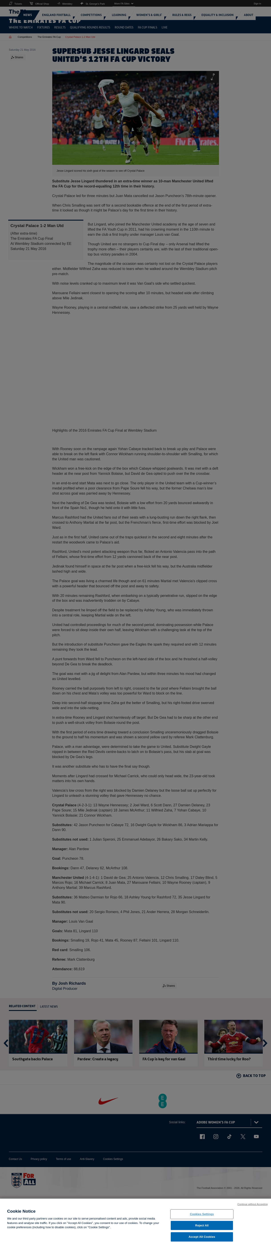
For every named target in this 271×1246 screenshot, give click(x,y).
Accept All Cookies (202, 1239)
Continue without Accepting (252, 1207)
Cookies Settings (202, 1216)
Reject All (202, 1228)
